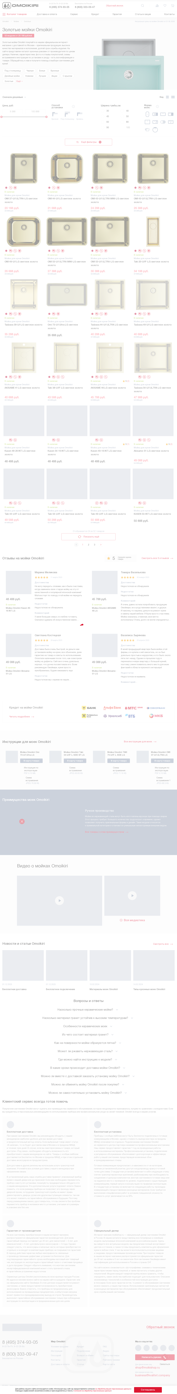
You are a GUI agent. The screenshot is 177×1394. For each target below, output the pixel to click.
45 (105, 116)
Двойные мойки (12, 76)
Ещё (19, 81)
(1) (128, 444)
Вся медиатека (132, 919)
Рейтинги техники (111, 1361)
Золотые (9, 81)
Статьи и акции (143, 14)
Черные (30, 71)
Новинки (29, 76)
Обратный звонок (114, 5)
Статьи (80, 1365)
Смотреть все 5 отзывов (157, 558)
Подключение (83, 1352)
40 (125, 111)
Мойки (16, 21)
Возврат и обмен (85, 1356)
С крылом (67, 76)
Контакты (169, 14)
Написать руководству (155, 1358)
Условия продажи (59, 1348)
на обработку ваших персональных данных (118, 1389)
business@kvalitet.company (152, 1376)
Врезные (55, 71)
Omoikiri (5, 21)
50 (125, 116)
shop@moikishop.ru (147, 1368)
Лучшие (42, 76)
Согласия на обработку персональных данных (98, 1391)
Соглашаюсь (148, 1390)
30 (105, 111)
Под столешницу (13, 71)
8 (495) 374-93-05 (59, 7)
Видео (106, 1352)
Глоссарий (56, 1356)
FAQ (105, 1348)
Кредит (95, 14)
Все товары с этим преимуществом (104, 831)
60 (105, 122)
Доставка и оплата (47, 14)
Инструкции (56, 1352)
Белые (42, 71)
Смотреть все (163, 943)
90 (105, 127)
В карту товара (31, 760)
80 (125, 122)
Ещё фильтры (88, 142)
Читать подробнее (21, 715)
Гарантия (117, 14)
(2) (128, 381)
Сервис (74, 14)
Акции (54, 76)
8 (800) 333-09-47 (85, 7)
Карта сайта (109, 1365)
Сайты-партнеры (111, 1356)
